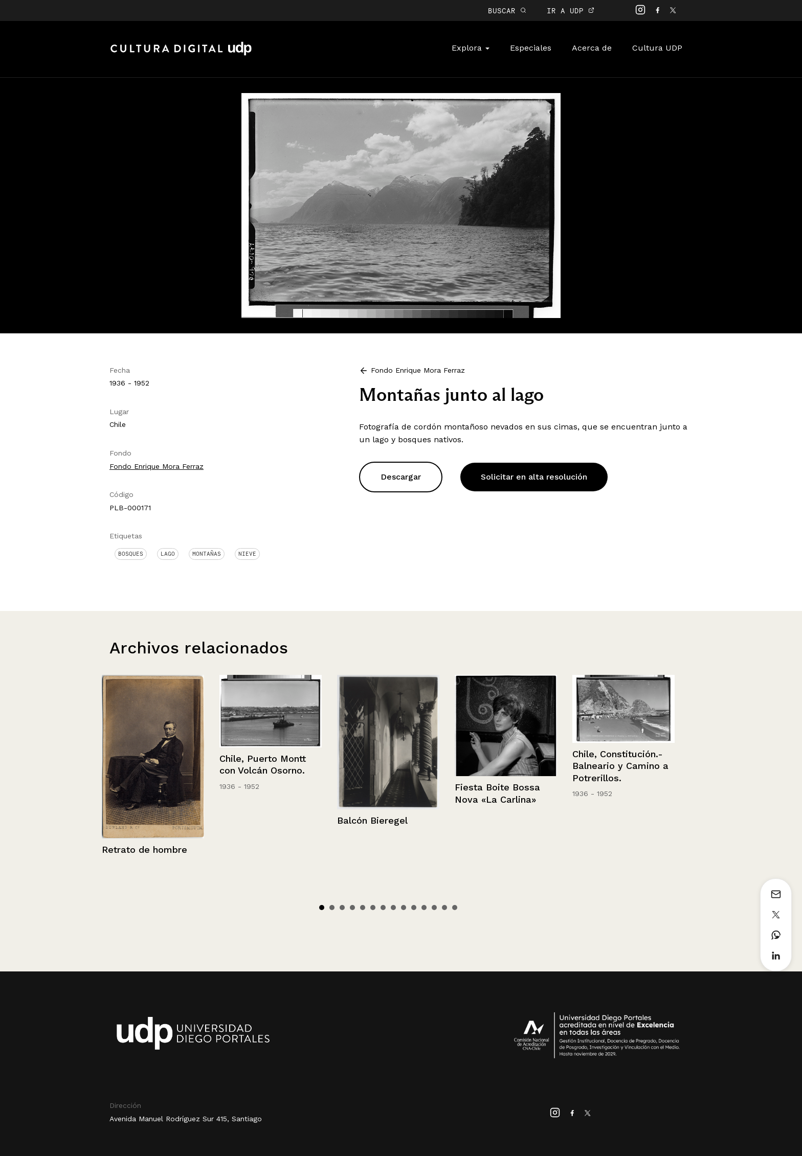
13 (444, 907)
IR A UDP (570, 10)
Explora (470, 48)
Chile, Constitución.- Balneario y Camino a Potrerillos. (620, 766)
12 (434, 907)
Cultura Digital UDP (181, 54)
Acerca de (592, 48)
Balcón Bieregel (372, 820)
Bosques (130, 553)
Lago (168, 553)
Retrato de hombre (144, 849)
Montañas (206, 553)
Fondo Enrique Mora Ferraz (156, 466)
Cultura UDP (657, 48)
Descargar (401, 477)
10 (413, 907)
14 (454, 907)
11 (424, 907)
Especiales (530, 48)
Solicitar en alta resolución (534, 477)
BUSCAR (507, 10)
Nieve (247, 553)
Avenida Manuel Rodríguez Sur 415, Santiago (185, 1119)
